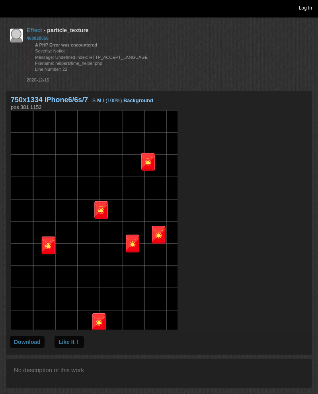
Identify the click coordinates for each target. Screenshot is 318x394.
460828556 (38, 38)
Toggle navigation (9, 7)
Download (27, 342)
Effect (34, 30)
